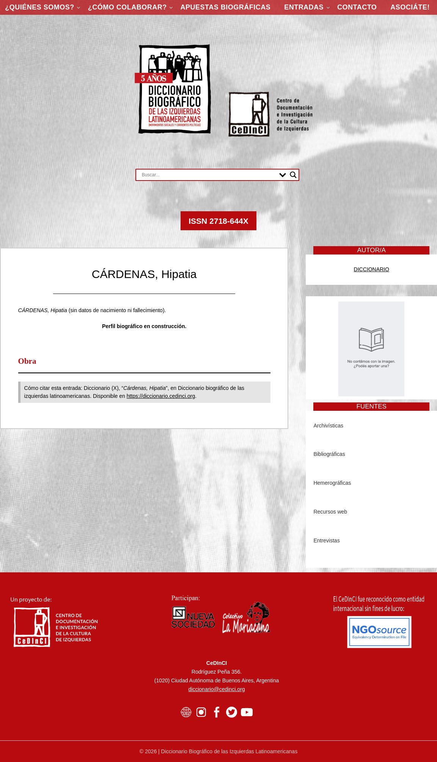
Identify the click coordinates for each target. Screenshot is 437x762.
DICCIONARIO (371, 269)
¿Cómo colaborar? (127, 7)
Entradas (304, 7)
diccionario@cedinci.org (217, 689)
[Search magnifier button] (293, 175)
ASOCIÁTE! (410, 7)
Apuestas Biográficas (226, 7)
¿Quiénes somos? (39, 7)
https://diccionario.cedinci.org (161, 396)
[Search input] (208, 175)
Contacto (357, 7)
